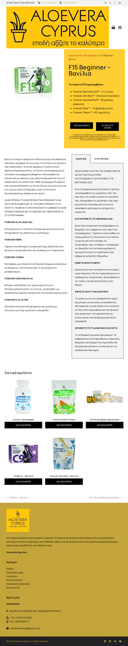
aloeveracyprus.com (22, 537)
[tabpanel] (97, 260)
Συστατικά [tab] (102, 158)
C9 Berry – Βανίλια (17, 497)
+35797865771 (70, 2)
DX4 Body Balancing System (105, 497)
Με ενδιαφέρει (81, 125)
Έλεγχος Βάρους (91, 55)
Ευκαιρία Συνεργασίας (18, 583)
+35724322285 (49, 2)
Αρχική (10, 568)
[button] (120, 27)
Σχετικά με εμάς (14, 572)
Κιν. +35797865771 (19, 621)
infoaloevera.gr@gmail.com (25, 628)
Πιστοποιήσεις (14, 580)
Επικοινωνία (12, 587)
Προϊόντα (11, 576)
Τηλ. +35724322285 (21, 617)
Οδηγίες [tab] (81, 158)
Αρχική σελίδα (75, 55)
